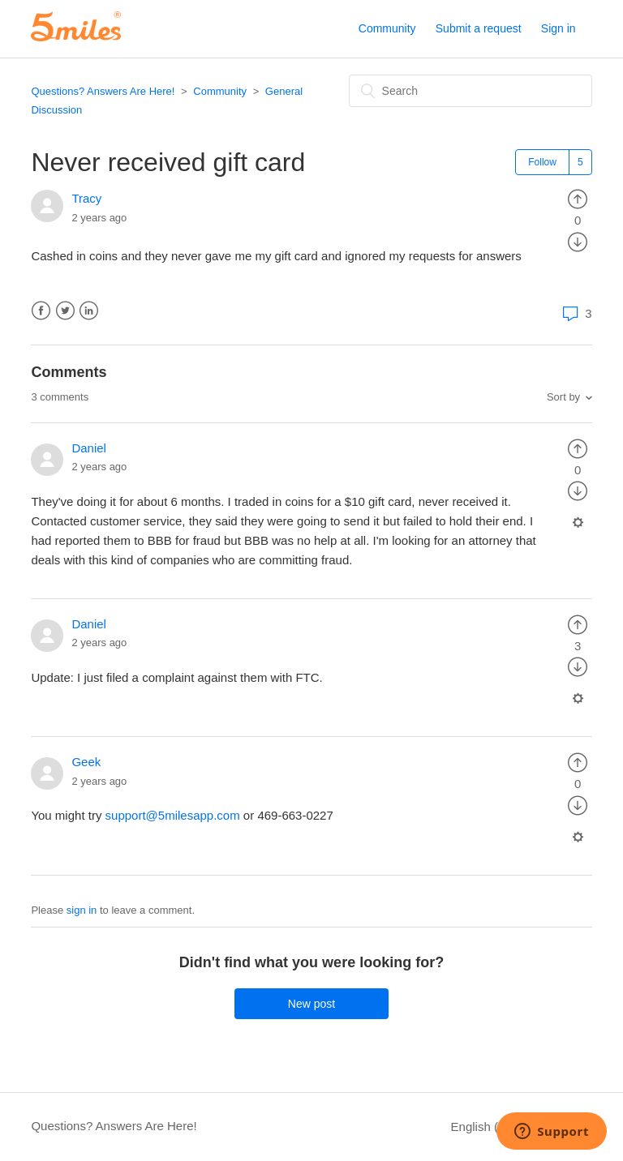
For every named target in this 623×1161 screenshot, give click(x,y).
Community (387, 28)
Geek (86, 762)
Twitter (65, 311)
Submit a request (479, 28)
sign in (82, 910)
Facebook (41, 311)
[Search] (470, 91)
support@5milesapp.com (172, 815)
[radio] (577, 198)
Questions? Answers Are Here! (102, 91)
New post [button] (311, 1003)
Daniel (88, 448)
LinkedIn (89, 311)
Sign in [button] (558, 28)
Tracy (86, 198)
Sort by (563, 397)
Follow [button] (542, 162)
